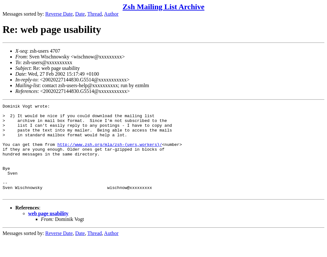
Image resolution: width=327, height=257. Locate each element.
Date (80, 14)
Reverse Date (59, 14)
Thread (94, 14)
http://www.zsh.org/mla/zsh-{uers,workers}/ (109, 153)
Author (111, 14)
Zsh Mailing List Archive (163, 7)
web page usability (48, 231)
